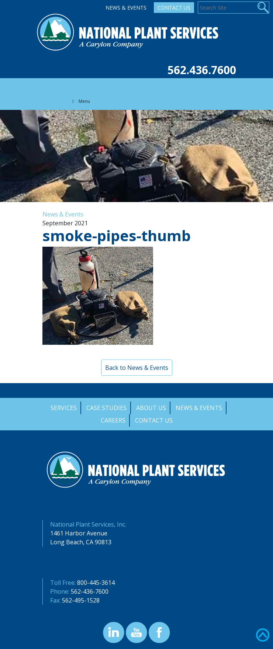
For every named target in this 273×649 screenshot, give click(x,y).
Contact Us (174, 7)
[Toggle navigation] (73, 85)
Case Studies (106, 408)
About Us (151, 408)
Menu (80, 101)
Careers (113, 420)
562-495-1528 (81, 600)
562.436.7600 (201, 69)
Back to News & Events (136, 368)
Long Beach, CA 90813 (80, 542)
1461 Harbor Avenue (78, 533)
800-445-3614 (96, 583)
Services (64, 408)
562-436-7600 (89, 591)
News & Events (126, 7)
